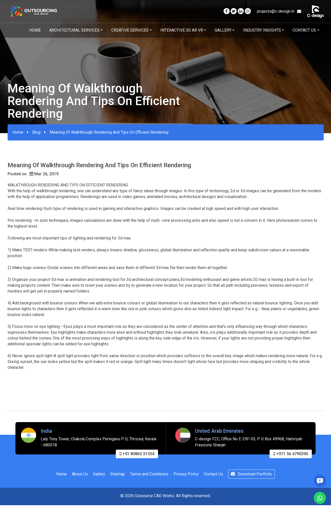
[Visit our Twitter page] (234, 11)
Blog (36, 132)
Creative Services (130, 30)
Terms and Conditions (149, 475)
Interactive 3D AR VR (181, 30)
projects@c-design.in (279, 11)
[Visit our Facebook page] (227, 11)
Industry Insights (262, 30)
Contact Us (304, 30)
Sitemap (117, 475)
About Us (80, 475)
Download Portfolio (251, 475)
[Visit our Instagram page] (248, 11)
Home (35, 30)
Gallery (223, 30)
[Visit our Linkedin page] (241, 11)
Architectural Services (74, 30)
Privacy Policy (186, 475)
